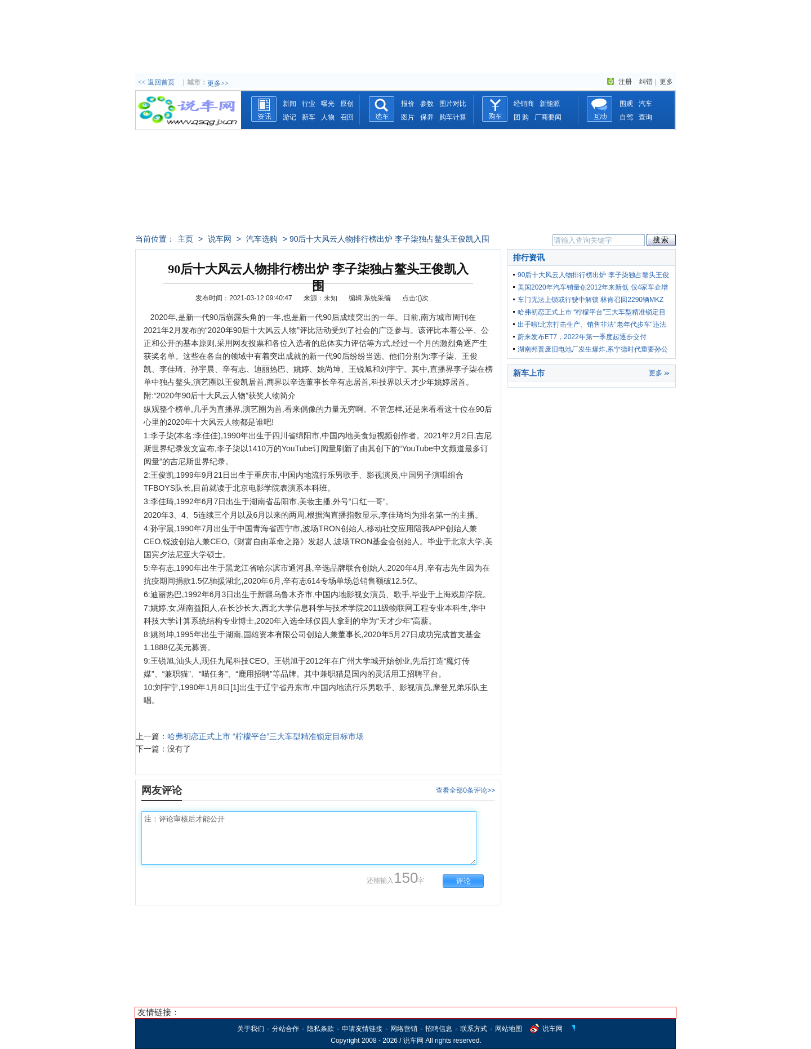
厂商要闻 (548, 117)
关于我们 (250, 1029)
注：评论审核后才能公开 (308, 838)
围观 (626, 104)
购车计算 (452, 117)
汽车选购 (262, 238)
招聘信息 (438, 1029)
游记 (289, 117)
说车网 (219, 238)
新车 (308, 117)
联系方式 (473, 1029)
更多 (666, 82)
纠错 (646, 82)
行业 (308, 104)
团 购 (521, 117)
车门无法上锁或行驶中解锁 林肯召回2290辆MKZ (590, 300)
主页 (185, 238)
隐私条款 (320, 1029)
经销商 (524, 104)
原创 (347, 104)
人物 (328, 117)
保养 (427, 117)
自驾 (626, 117)
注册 (625, 82)
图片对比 (452, 104)
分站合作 (285, 1029)
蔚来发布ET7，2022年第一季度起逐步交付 (582, 337)
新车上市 (529, 372)
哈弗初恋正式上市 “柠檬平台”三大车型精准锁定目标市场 (265, 736)
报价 (408, 104)
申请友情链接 (362, 1029)
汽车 (645, 104)
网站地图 (508, 1029)
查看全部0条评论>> (465, 790)
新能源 (550, 104)
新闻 (289, 104)
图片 (408, 117)
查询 (645, 117)
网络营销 (403, 1029)
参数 (427, 104)
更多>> (218, 83)
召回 (347, 117)
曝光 (328, 104)
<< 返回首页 (156, 82)
